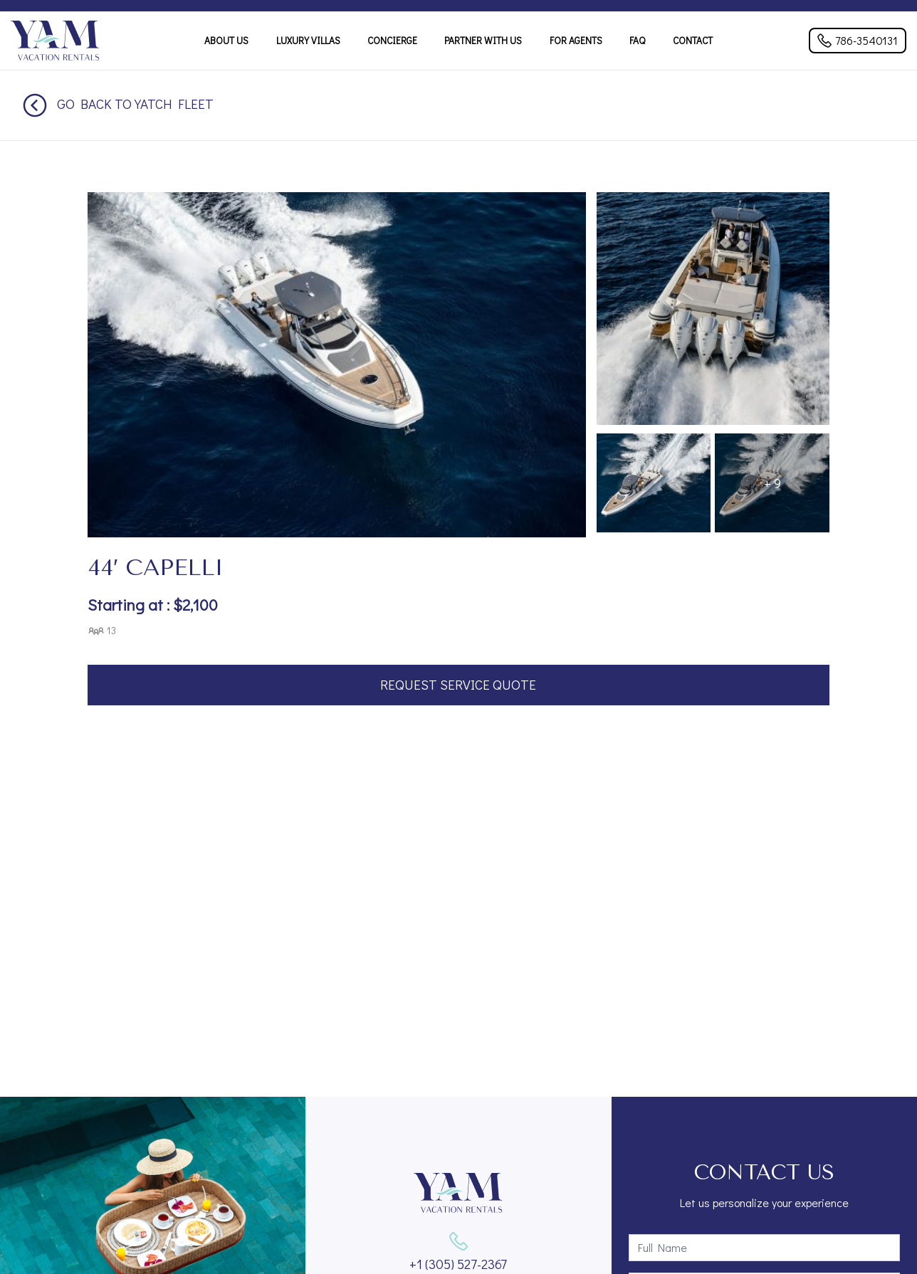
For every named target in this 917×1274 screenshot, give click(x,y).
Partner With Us (483, 40)
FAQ (637, 40)
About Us (226, 40)
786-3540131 (857, 40)
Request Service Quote (458, 684)
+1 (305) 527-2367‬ (458, 1264)
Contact (693, 40)
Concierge (392, 40)
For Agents (576, 40)
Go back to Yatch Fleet (118, 103)
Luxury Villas (308, 40)
